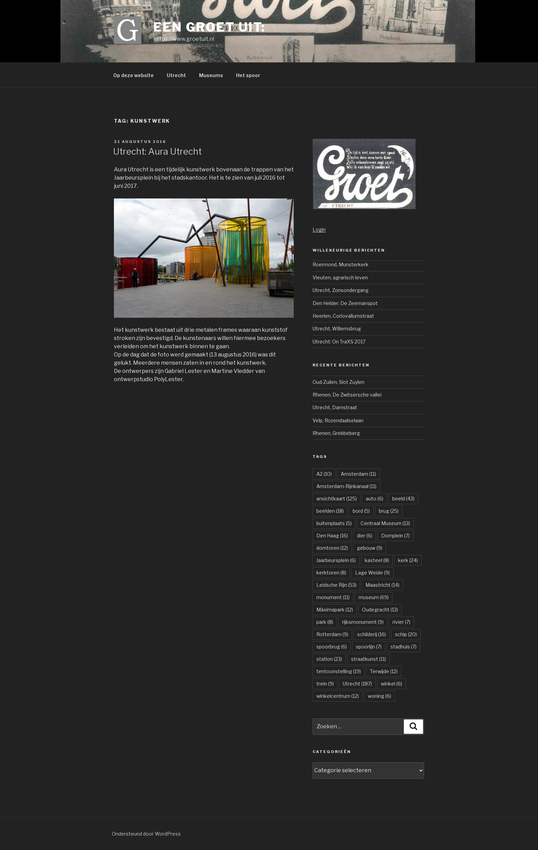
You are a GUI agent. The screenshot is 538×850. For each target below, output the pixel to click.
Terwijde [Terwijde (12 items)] (384, 671)
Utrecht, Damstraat (335, 407)
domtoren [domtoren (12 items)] (332, 548)
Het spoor (248, 75)
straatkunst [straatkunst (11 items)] (368, 659)
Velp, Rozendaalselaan (338, 420)
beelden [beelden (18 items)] (330, 511)
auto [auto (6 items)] (374, 498)
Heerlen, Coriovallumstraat (343, 316)
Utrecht (176, 75)
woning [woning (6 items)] (379, 696)
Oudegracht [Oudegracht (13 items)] (380, 609)
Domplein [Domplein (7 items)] (395, 535)
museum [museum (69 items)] (374, 597)
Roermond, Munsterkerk (341, 264)
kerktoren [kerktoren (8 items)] (331, 572)
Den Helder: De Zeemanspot (345, 303)
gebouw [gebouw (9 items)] (369, 548)
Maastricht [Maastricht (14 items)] (382, 585)
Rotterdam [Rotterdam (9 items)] (332, 634)
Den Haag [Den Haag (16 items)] (332, 535)
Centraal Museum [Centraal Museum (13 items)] (385, 523)
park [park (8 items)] (324, 622)
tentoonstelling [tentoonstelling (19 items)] (338, 671)
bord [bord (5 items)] (361, 511)
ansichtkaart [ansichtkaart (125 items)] (336, 498)
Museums (211, 75)
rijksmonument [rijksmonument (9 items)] (363, 622)
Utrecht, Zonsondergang (341, 290)
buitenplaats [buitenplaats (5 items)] (334, 523)
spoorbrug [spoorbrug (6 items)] (331, 646)
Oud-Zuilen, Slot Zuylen (338, 382)
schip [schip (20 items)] (406, 634)
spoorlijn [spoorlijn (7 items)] (369, 646)
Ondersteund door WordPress (146, 834)
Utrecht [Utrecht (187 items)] (357, 684)
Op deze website (133, 75)
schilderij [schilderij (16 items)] (371, 634)
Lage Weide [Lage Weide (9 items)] (372, 572)
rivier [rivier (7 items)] (401, 622)
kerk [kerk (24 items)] (408, 560)
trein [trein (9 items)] (325, 684)
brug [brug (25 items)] (389, 511)
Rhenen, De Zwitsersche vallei (347, 395)
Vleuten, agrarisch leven (340, 277)
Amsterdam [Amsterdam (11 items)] (358, 474)
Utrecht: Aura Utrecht (157, 151)
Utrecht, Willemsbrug (337, 328)
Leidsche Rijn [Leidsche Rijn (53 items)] (336, 585)
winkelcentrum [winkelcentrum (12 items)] (337, 696)
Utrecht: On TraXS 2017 (339, 341)
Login (319, 229)
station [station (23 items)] (329, 659)
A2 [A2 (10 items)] (324, 474)
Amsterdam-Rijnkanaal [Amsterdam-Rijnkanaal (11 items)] (346, 486)
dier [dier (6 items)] (364, 535)
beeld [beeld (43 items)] (403, 498)
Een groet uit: (209, 27)
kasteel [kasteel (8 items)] (377, 560)
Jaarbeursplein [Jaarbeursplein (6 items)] (336, 560)
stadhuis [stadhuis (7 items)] (403, 646)
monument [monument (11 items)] (333, 597)
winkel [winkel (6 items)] (391, 684)
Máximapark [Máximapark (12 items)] (334, 609)
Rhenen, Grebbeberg (336, 433)
